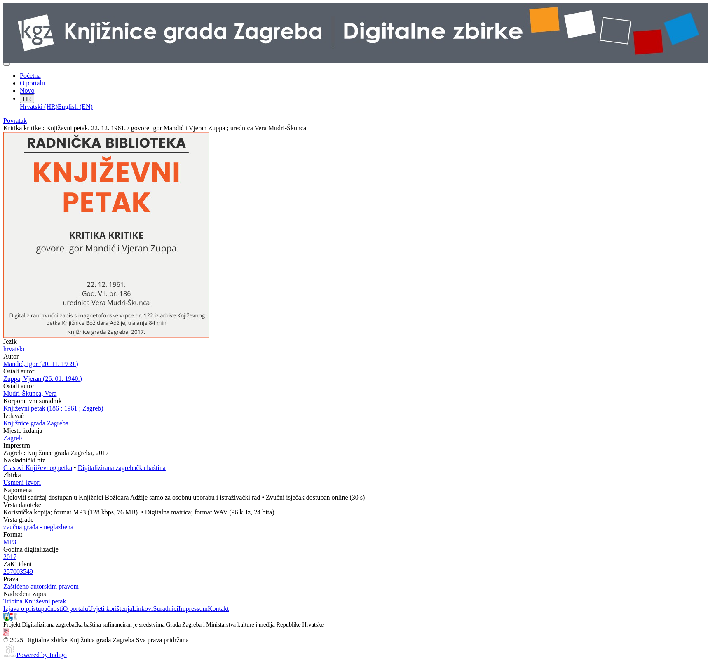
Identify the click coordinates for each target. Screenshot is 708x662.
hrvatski (14, 348)
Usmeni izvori (22, 482)
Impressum (193, 608)
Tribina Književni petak (34, 601)
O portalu (32, 83)
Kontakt (218, 608)
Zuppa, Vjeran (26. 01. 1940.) (42, 378)
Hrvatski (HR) (39, 106)
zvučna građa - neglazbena (38, 527)
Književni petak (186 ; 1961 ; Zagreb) (53, 408)
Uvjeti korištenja (110, 608)
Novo (27, 90)
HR (27, 99)
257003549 (18, 571)
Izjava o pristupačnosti (33, 608)
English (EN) (75, 106)
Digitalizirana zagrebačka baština (122, 467)
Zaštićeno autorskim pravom (41, 586)
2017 (9, 556)
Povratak (15, 120)
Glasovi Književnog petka (37, 467)
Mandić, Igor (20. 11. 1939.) (40, 363)
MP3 (9, 541)
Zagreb (12, 437)
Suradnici (165, 608)
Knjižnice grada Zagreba (35, 423)
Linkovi (142, 608)
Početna (30, 75)
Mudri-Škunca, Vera (29, 393)
